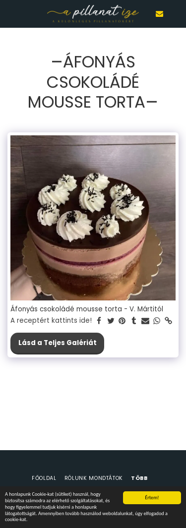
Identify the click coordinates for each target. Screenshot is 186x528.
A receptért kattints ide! (51, 321)
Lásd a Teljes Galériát (57, 343)
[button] (10, 13)
